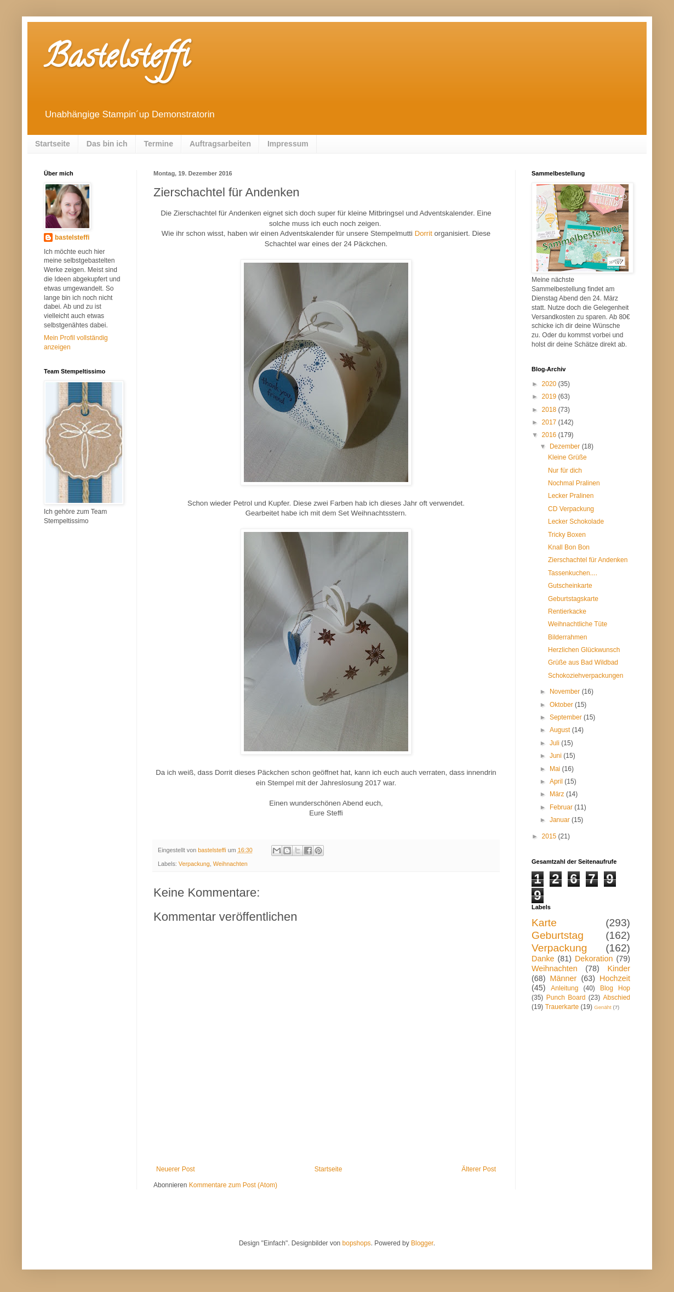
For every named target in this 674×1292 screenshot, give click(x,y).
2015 (550, 836)
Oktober (562, 705)
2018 (550, 409)
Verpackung (194, 863)
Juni (556, 756)
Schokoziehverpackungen (585, 675)
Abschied (616, 997)
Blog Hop (615, 988)
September (567, 717)
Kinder (618, 968)
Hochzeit (614, 978)
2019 (550, 396)
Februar (562, 807)
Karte (544, 922)
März (558, 794)
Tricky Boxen (567, 535)
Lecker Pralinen (570, 496)
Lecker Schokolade (576, 521)
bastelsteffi (72, 237)
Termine (158, 143)
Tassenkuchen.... (572, 573)
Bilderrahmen (567, 637)
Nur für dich (565, 470)
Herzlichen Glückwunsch (584, 650)
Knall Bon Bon (569, 547)
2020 (550, 384)
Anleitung (564, 988)
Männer (563, 978)
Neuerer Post (175, 1169)
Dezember (566, 446)
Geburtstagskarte (573, 599)
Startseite (52, 143)
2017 (550, 422)
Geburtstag (558, 935)
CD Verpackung (571, 509)
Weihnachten (230, 863)
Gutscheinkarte (570, 586)
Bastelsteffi (116, 60)
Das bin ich (107, 143)
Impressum (288, 143)
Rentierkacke (567, 611)
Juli (555, 743)
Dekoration (594, 958)
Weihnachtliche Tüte (577, 624)
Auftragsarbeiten (220, 143)
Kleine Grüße (567, 457)
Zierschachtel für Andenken (587, 560)
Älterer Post (478, 1169)
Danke (543, 958)
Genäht (602, 1007)
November (566, 691)
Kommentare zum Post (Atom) (233, 1185)
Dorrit (423, 233)
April (557, 781)
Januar (561, 820)
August (561, 730)
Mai (556, 769)
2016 (550, 435)
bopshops (356, 1243)
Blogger (422, 1243)
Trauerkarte (562, 1007)
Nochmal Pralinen (574, 483)
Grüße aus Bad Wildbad (583, 662)
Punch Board (566, 997)
